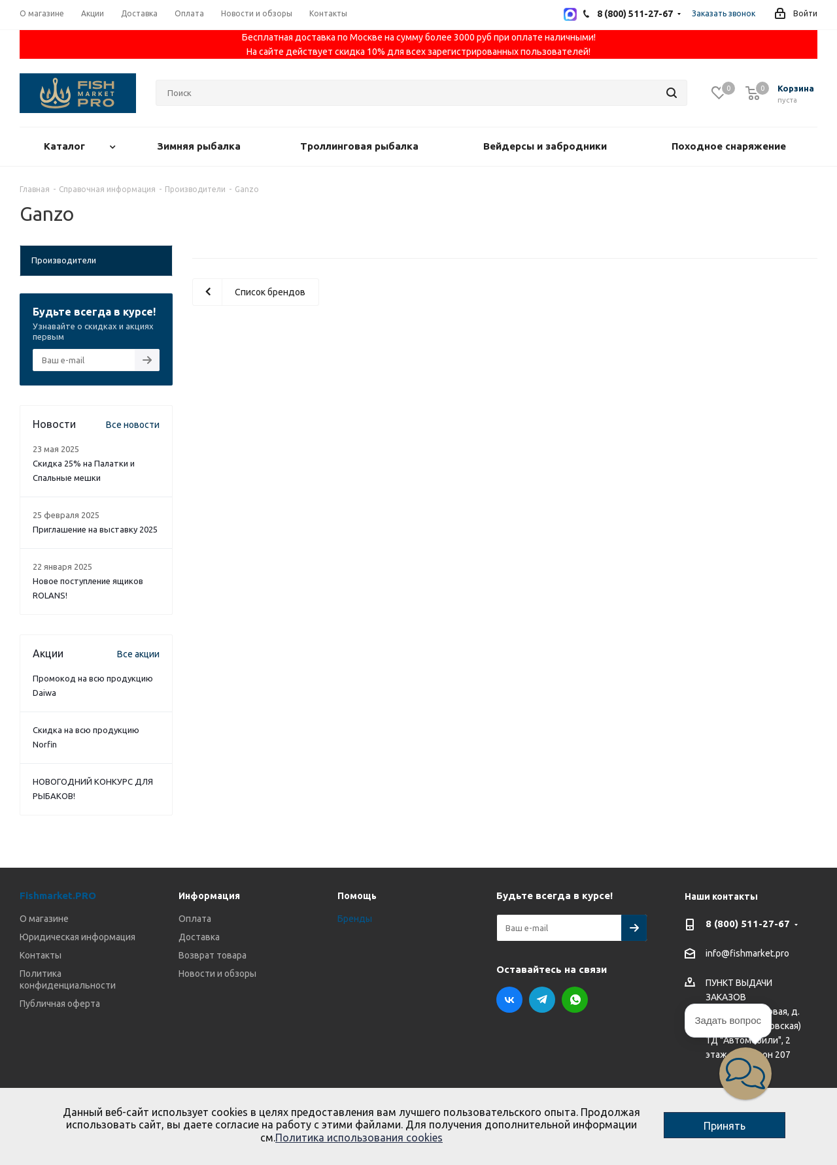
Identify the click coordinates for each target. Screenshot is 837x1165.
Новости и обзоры (217, 973)
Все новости (133, 424)
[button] (745, 1073)
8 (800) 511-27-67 (748, 923)
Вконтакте (509, 1000)
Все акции (138, 654)
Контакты (40, 955)
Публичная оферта (60, 1003)
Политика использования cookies (359, 1137)
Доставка (199, 937)
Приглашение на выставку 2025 (95, 529)
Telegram (542, 1000)
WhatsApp (575, 1000)
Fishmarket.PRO (58, 895)
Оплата (195, 918)
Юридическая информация (77, 937)
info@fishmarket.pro (747, 954)
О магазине (44, 918)
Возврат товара (213, 955)
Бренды (354, 918)
